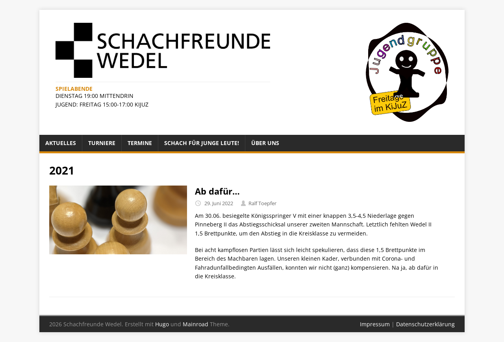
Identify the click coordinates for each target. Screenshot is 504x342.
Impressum (375, 324)
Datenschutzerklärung (425, 324)
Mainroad (195, 324)
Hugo (162, 324)
